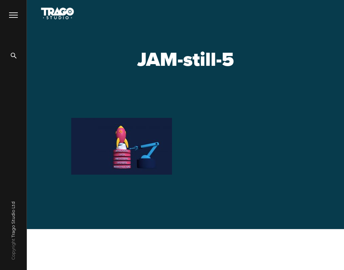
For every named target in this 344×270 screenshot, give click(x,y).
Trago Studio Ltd (13, 219)
